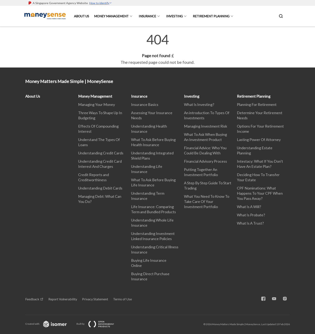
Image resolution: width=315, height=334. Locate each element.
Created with (49, 323)
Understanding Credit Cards (100, 153)
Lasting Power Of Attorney (259, 139)
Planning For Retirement (257, 104)
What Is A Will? (249, 206)
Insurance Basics (144, 104)
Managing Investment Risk (205, 126)
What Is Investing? (199, 104)
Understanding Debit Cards (100, 188)
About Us (81, 16)
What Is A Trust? (250, 223)
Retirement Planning (211, 16)
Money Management (111, 16)
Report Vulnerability (62, 299)
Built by (98, 323)
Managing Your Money (96, 104)
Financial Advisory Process (205, 161)
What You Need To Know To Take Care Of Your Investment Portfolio (206, 201)
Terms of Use (122, 299)
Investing (174, 16)
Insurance (147, 16)
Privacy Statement (95, 299)
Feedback (32, 299)
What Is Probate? (251, 215)
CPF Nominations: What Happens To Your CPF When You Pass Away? (260, 193)
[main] (157, 49)
